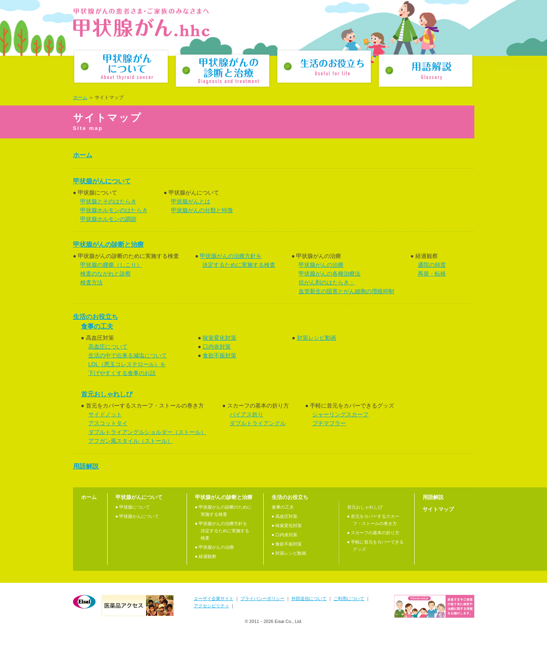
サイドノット (105, 414)
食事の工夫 (97, 326)
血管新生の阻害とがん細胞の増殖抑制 (346, 291)
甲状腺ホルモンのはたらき (114, 210)
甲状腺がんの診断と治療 (222, 70)
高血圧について (108, 346)
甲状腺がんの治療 (321, 265)
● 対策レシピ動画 (289, 553)
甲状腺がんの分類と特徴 (202, 210)
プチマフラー (329, 423)
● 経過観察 (206, 556)
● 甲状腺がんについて (137, 516)
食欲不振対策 (219, 355)
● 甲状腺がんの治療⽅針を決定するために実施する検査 (222, 530)
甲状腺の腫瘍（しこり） (111, 265)
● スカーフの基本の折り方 (373, 532)
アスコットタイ (108, 423)
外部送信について (309, 598)
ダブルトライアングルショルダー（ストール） (147, 432)
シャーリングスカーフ (340, 414)
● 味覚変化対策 (287, 525)
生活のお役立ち (324, 66)
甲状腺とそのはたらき (108, 201)
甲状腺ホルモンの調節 (108, 219)
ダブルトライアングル (258, 423)
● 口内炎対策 (285, 534)
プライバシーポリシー (262, 598)
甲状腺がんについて (121, 66)
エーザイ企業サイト (214, 598)
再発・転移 (432, 273)
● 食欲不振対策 (287, 544)
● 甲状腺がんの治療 (214, 547)
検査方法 (91, 282)
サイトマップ (438, 509)
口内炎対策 (217, 346)
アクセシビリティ (211, 605)
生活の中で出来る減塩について (127, 355)
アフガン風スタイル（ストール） (130, 441)
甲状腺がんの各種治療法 (329, 273)
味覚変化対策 (219, 338)
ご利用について (348, 598)
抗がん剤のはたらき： (327, 282)
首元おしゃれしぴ (106, 394)
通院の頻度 (432, 265)
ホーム (80, 97)
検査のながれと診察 (105, 273)
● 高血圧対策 (285, 516)
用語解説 (425, 70)
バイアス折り (246, 414)
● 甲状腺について (133, 507)
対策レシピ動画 (316, 338)
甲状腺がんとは (190, 201)
